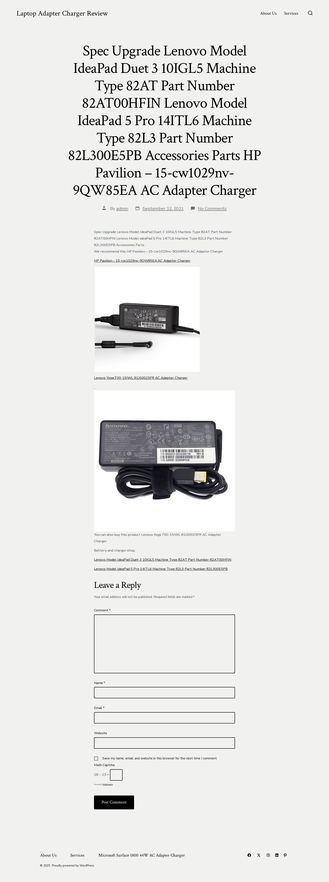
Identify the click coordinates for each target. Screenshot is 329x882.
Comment (102, 610)
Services (291, 13)
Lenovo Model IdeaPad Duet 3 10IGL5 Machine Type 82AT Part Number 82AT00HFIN (162, 559)
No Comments (212, 208)
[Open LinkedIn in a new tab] (277, 855)
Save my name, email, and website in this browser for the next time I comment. (159, 758)
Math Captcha (104, 765)
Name (99, 683)
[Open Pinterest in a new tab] (285, 855)
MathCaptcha (108, 784)
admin (122, 208)
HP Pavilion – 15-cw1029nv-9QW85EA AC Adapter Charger (142, 260)
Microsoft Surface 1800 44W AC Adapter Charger (141, 855)
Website (100, 733)
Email (99, 708)
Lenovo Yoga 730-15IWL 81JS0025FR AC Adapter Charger (141, 377)
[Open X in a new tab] (259, 855)
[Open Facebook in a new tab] (249, 855)
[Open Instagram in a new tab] (268, 855)
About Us (268, 13)
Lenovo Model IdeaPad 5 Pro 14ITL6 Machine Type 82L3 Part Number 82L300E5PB (161, 568)
